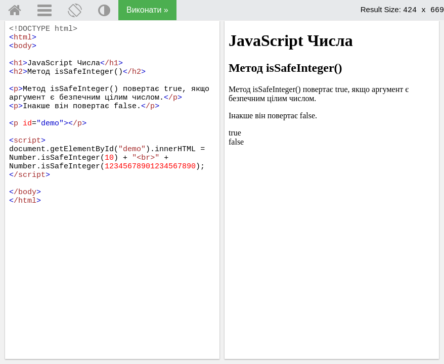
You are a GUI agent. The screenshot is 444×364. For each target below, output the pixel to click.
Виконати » (147, 10)
